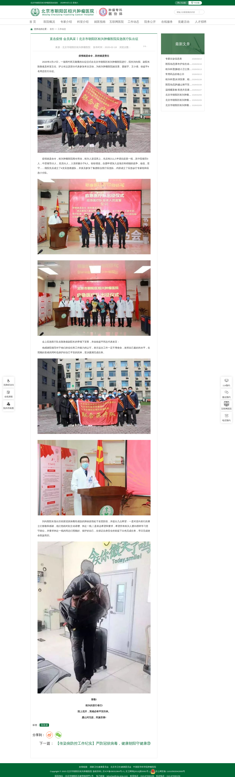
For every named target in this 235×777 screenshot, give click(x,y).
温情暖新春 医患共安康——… (178, 90)
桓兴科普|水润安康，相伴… (178, 79)
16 (154, 46)
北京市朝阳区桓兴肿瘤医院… (178, 94)
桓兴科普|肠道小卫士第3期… (178, 69)
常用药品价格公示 (174, 74)
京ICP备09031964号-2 (113, 764)
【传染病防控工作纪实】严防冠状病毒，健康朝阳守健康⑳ (100, 744)
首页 (52, 29)
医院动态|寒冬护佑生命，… (178, 64)
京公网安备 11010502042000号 (167, 764)
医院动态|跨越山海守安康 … (178, 84)
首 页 (32, 21)
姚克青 (116, 66)
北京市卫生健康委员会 (120, 760)
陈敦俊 (44, 725)
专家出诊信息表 (173, 58)
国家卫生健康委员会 (99, 760)
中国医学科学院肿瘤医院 (144, 760)
